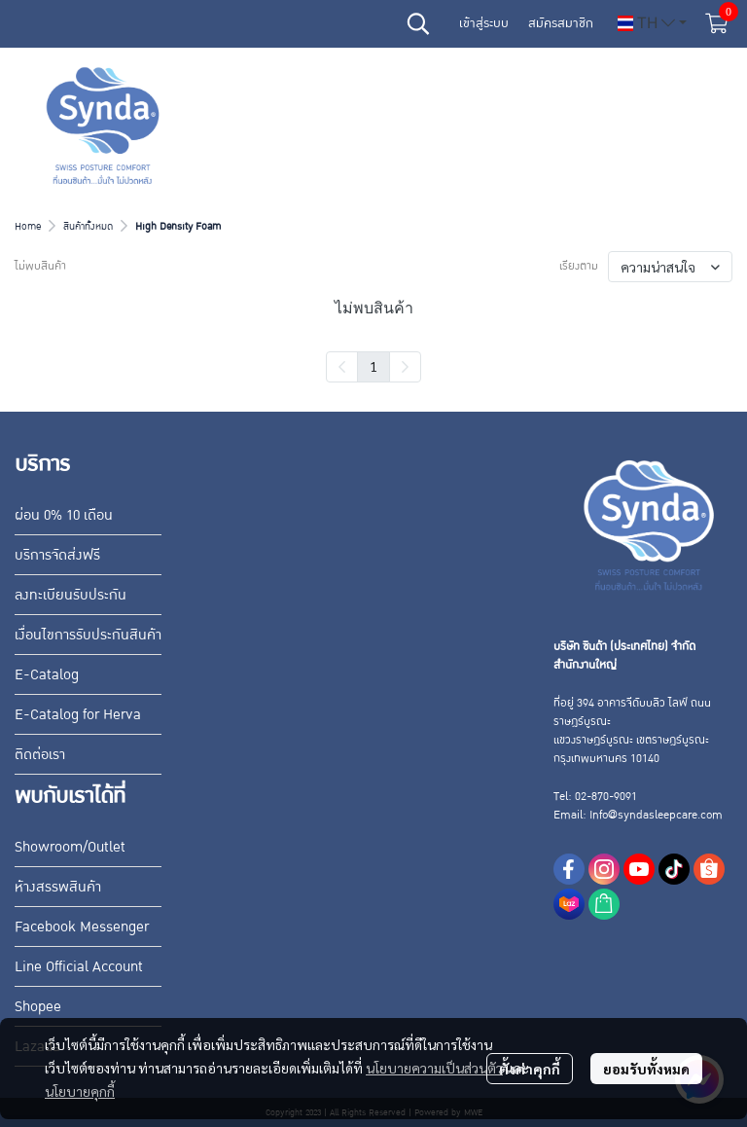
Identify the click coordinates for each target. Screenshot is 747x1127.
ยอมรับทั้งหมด (646, 1068)
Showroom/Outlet (70, 846)
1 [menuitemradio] (373, 366)
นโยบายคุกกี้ (80, 1091)
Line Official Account (79, 966)
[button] (418, 23)
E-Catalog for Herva (78, 714)
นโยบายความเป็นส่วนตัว (434, 1067)
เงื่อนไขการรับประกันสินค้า (88, 634)
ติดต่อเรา (40, 754)
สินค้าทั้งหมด (88, 226)
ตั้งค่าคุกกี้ (529, 1068)
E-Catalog (47, 674)
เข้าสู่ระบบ (484, 23)
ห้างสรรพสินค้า (58, 886)
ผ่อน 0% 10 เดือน (64, 515)
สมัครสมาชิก (560, 23)
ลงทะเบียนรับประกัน (70, 594)
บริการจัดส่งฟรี (57, 554)
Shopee (38, 1006)
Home (28, 226)
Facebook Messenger (82, 926)
